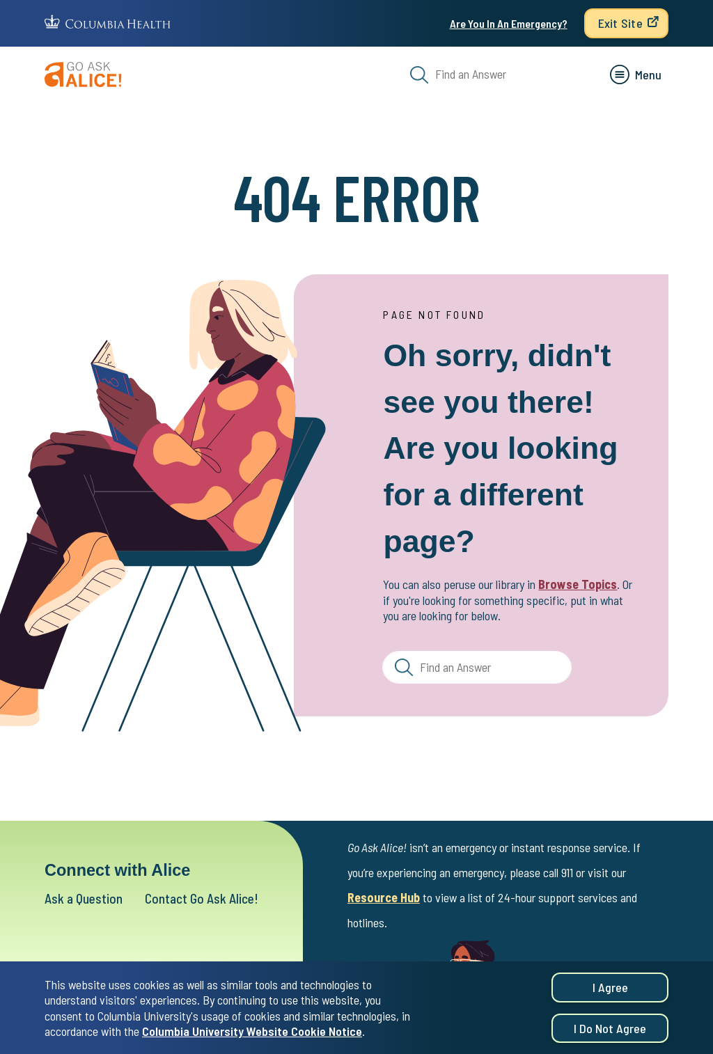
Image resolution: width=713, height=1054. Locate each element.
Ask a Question (84, 898)
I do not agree (610, 1033)
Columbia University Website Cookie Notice (252, 1036)
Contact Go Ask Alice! (201, 898)
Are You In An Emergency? (508, 23)
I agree (610, 992)
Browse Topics (577, 584)
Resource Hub (383, 897)
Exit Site (620, 23)
